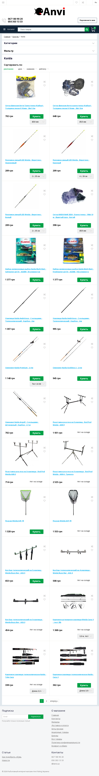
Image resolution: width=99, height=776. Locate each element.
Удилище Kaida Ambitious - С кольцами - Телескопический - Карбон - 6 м (23, 319)
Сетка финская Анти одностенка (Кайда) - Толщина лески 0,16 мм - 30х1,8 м (72, 106)
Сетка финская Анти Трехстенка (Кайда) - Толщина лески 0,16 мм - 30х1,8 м (24, 106)
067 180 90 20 (15, 18)
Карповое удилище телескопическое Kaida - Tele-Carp (25, 675)
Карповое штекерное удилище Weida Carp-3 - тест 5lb (73, 620)
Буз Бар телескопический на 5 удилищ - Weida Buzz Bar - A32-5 (23, 571)
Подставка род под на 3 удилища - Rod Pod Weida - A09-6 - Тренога (72, 472)
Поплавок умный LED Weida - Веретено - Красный (71, 161)
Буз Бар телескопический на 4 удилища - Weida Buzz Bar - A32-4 (72, 571)
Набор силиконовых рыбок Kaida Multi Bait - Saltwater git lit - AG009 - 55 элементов (25, 270)
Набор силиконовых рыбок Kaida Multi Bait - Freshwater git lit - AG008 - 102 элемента (73, 270)
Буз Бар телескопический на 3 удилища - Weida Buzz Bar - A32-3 (24, 620)
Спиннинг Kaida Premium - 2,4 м (19, 367)
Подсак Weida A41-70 (14, 521)
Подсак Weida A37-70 (62, 521)
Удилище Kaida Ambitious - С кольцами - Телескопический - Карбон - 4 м (71, 319)
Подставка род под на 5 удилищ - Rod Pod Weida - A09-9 (72, 423)
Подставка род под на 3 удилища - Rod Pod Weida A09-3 (25, 472)
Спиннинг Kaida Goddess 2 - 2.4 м (67, 367)
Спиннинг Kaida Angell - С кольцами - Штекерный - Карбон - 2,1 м (22, 423)
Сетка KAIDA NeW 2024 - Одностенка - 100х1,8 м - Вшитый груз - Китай (73, 215)
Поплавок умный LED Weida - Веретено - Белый (23, 215)
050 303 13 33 (15, 21)
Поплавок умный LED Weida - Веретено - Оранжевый (23, 161)
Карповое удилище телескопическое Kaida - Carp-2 (73, 675)
